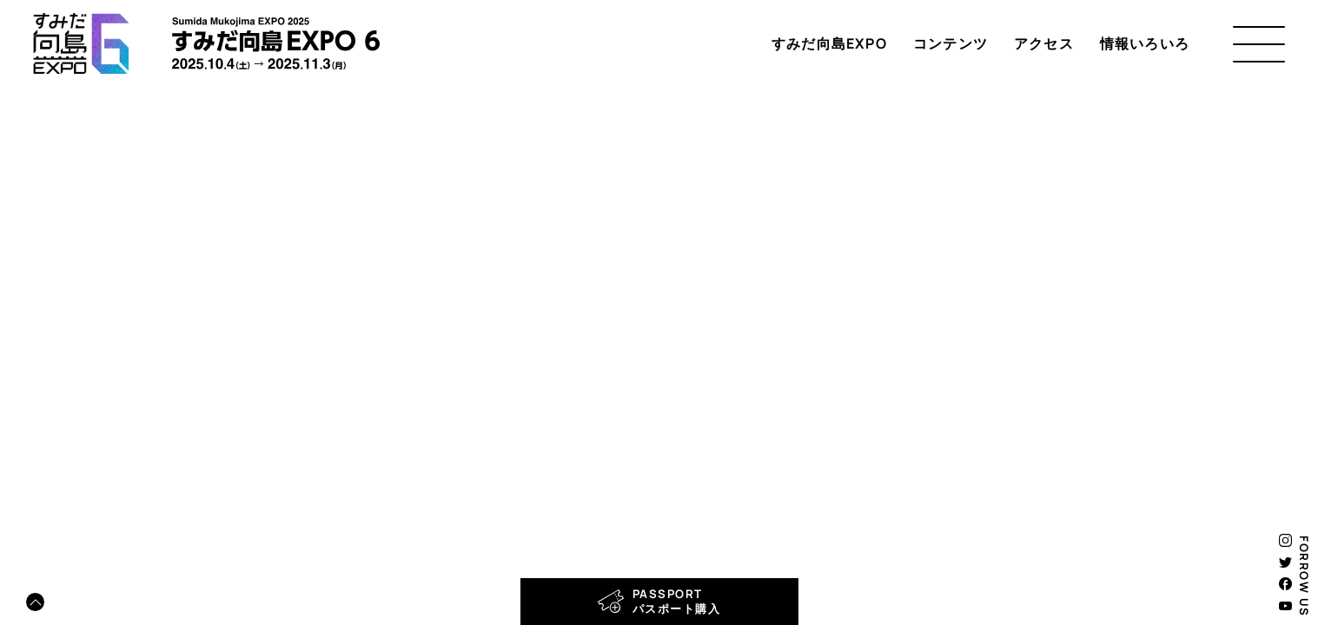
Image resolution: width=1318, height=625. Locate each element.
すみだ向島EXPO (829, 43)
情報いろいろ (1144, 43)
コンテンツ (950, 43)
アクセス (1044, 43)
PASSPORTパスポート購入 (659, 601)
